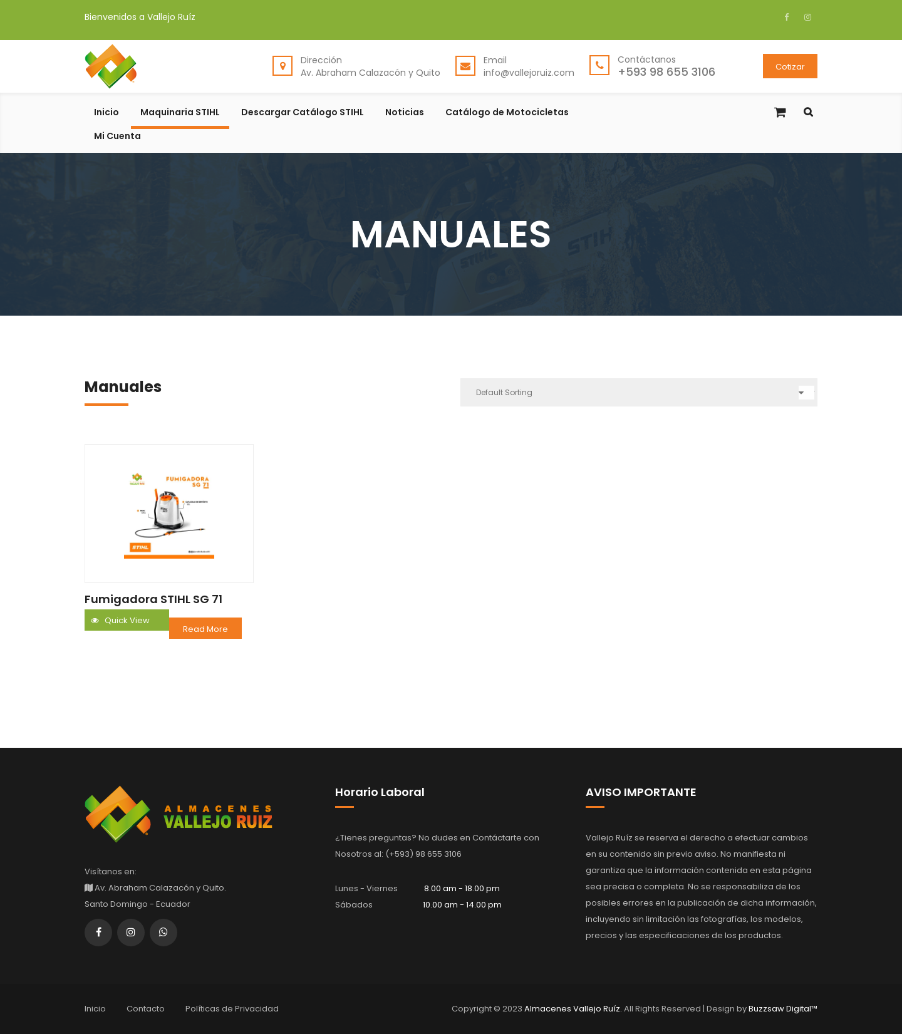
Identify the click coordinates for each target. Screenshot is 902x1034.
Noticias (404, 113)
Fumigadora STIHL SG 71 (153, 599)
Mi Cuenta (117, 137)
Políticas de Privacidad (232, 1009)
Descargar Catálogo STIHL (302, 113)
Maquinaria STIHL (180, 113)
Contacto (146, 1009)
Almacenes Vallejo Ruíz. (574, 1009)
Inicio (106, 113)
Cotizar (790, 67)
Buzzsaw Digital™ (782, 1009)
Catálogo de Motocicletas (507, 113)
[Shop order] (638, 392)
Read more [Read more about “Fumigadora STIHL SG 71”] (205, 629)
